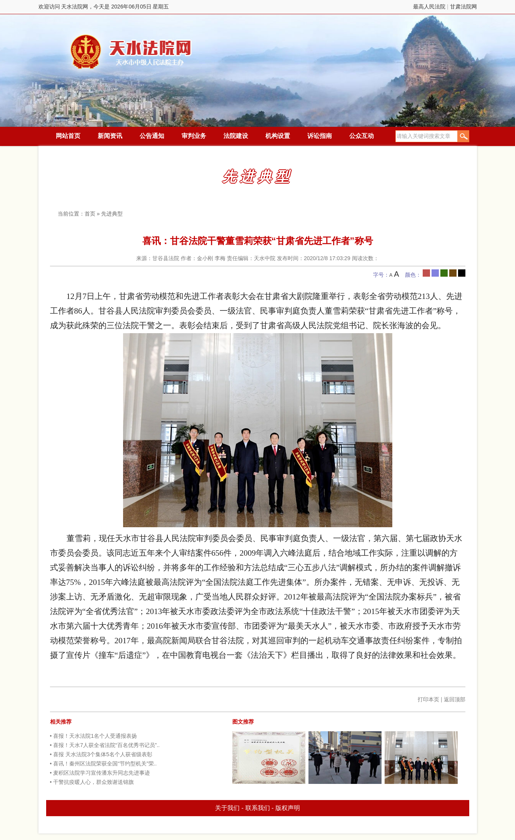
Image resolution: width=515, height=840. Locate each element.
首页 (90, 214)
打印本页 (428, 699)
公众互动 (361, 136)
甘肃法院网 (463, 6)
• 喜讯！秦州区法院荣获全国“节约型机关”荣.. (103, 763)
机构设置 (277, 136)
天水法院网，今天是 (131, 52)
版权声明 (287, 808)
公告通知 (152, 136)
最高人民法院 (429, 6)
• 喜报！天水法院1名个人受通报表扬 (93, 736)
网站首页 (68, 136)
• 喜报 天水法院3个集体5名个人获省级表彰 (101, 754)
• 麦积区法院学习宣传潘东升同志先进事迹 (100, 773)
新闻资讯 (110, 136)
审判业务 (194, 136)
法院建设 (235, 136)
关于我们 (227, 808)
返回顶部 (454, 699)
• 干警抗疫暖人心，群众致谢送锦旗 (92, 782)
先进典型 (112, 214)
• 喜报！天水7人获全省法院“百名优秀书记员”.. (105, 745)
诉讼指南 (319, 136)
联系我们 (257, 808)
